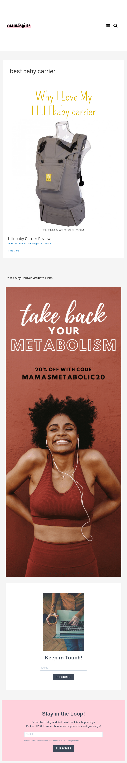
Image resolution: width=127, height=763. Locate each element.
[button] (108, 25)
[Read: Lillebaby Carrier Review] (63, 159)
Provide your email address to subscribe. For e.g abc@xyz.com (52, 741)
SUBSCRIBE (63, 677)
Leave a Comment (17, 243)
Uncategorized (35, 243)
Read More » (14, 250)
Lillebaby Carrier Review (29, 238)
